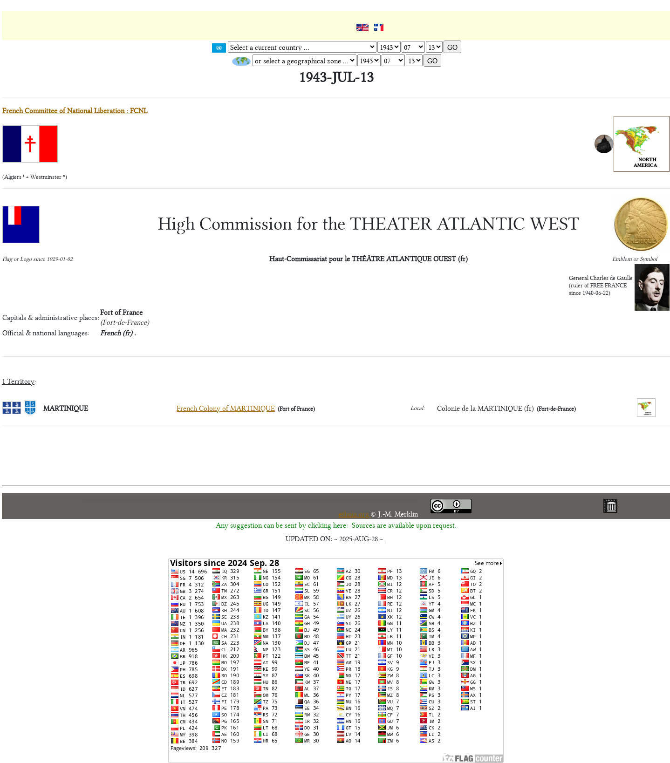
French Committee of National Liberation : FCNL (74, 110)
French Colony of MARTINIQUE (226, 408)
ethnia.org (355, 513)
